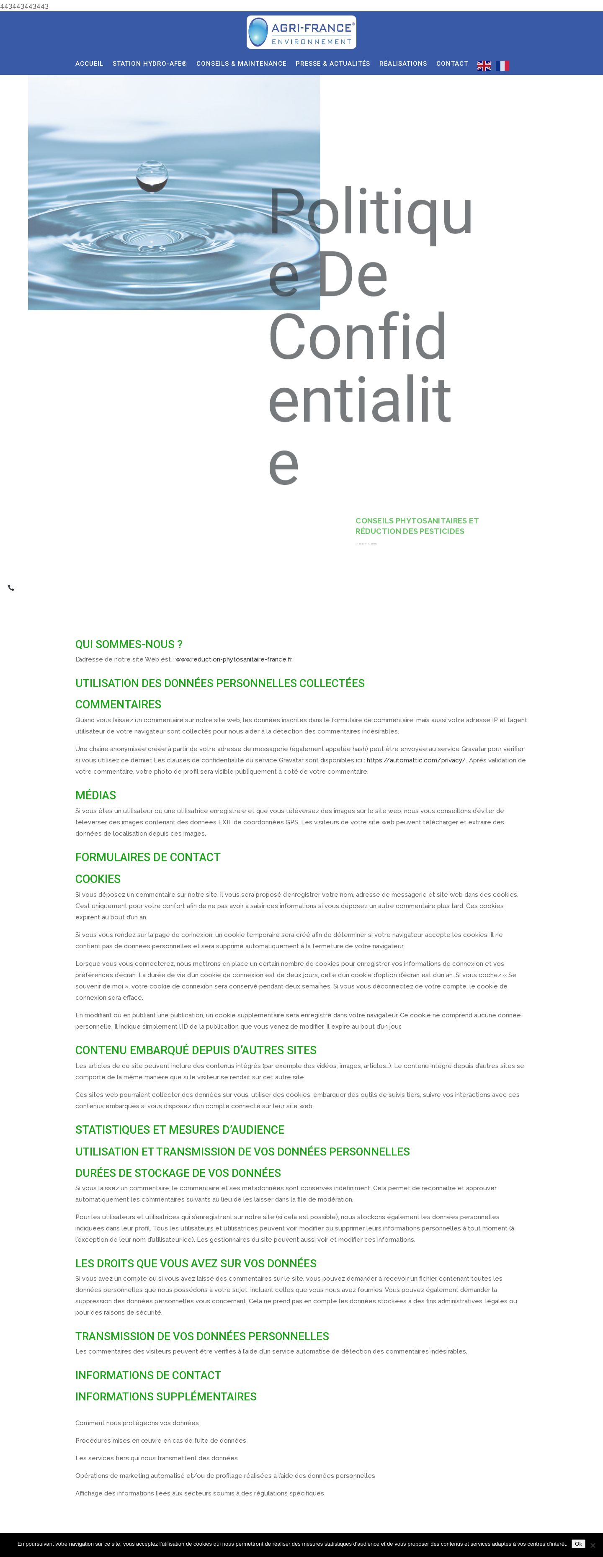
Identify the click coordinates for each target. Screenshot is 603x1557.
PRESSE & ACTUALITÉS (333, 64)
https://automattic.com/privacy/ (416, 760)
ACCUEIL (89, 64)
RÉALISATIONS (403, 64)
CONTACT (452, 64)
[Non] (592, 1545)
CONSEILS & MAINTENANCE (241, 64)
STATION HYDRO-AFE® (150, 64)
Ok (578, 1544)
